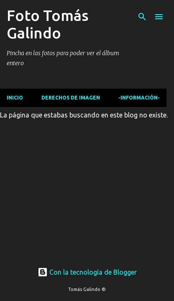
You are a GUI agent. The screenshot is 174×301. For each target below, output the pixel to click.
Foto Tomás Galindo (48, 24)
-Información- (139, 97)
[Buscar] (142, 17)
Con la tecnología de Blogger (87, 272)
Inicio (15, 97)
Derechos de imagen (70, 97)
